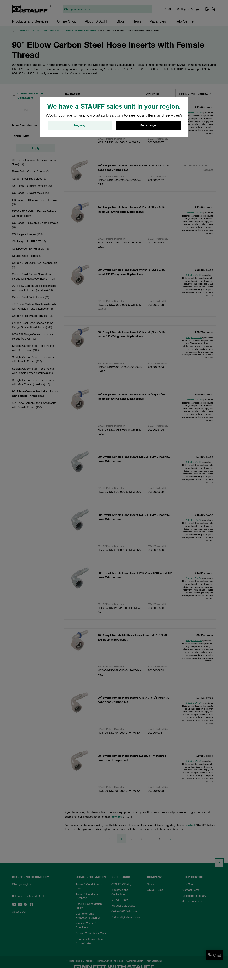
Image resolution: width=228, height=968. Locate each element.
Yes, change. (148, 125)
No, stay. (80, 125)
